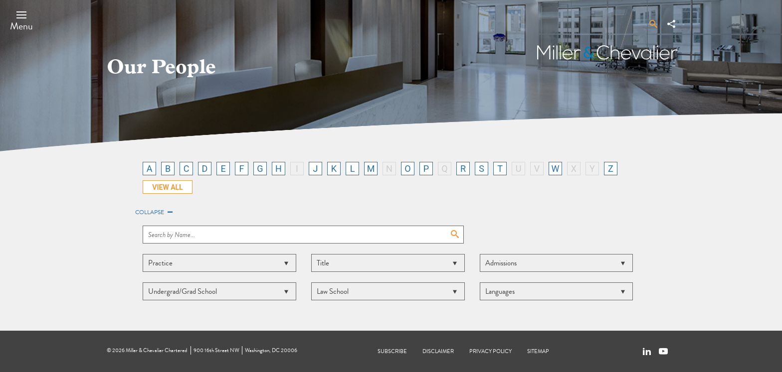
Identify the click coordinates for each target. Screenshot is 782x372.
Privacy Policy (490, 351)
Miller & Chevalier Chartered (156, 350)
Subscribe (392, 351)
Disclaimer (438, 351)
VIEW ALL (167, 187)
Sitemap (538, 351)
